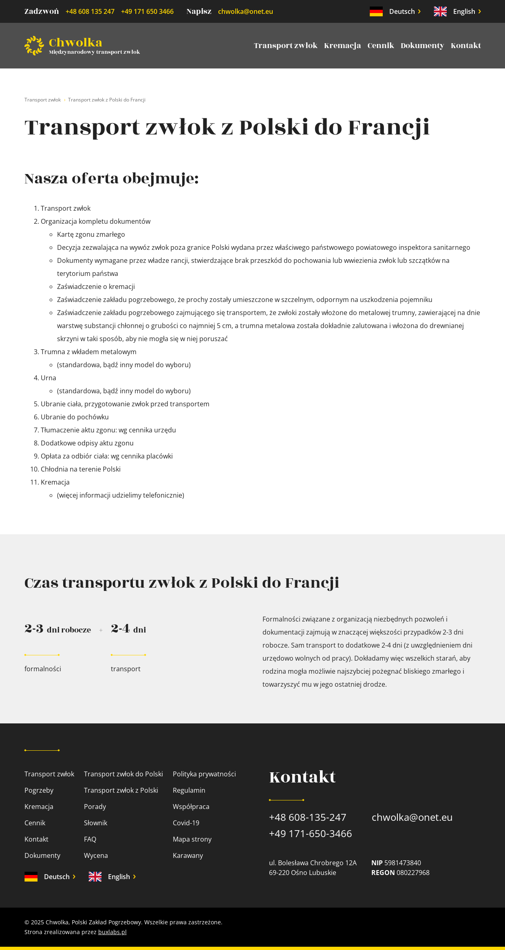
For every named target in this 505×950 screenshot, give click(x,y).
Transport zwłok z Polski (121, 790)
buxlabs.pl (112, 932)
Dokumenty (422, 45)
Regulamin (189, 790)
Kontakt (466, 45)
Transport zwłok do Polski (123, 773)
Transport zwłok (286, 45)
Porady (95, 806)
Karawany (188, 855)
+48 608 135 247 (90, 11)
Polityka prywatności (204, 773)
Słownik (95, 822)
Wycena (96, 855)
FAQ (90, 839)
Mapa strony (192, 839)
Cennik (381, 45)
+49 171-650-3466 (310, 833)
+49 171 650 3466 (147, 11)
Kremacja (342, 45)
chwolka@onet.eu (245, 11)
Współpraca (191, 806)
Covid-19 (186, 822)
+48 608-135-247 (307, 817)
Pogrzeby (38, 790)
